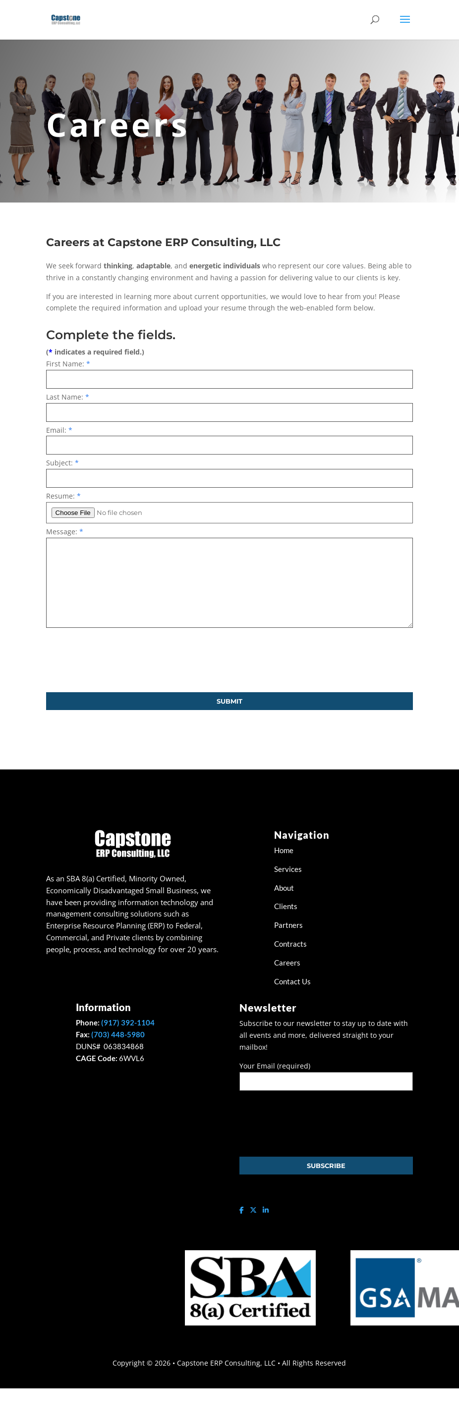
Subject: (62, 462)
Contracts (290, 943)
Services (288, 869)
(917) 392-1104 (128, 1022)
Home (284, 850)
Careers (287, 962)
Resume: (63, 496)
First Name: (68, 363)
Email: (59, 430)
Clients (285, 906)
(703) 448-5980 (118, 1034)
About (284, 887)
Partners (288, 924)
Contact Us (292, 981)
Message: (64, 531)
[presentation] (121, 660)
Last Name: (67, 397)
